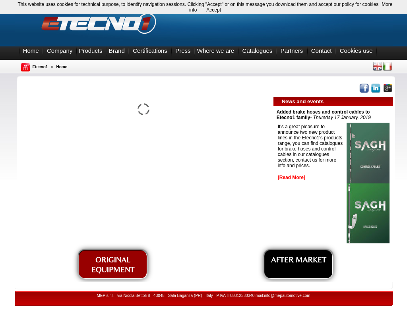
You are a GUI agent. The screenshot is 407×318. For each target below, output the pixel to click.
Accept (213, 10)
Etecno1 (40, 67)
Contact (321, 50)
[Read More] (291, 177)
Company (59, 50)
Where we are (215, 50)
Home (31, 50)
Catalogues (257, 50)
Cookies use (356, 50)
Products (90, 50)
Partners (292, 50)
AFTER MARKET (298, 259)
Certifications (150, 50)
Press (182, 50)
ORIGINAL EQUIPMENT (112, 264)
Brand (117, 50)
